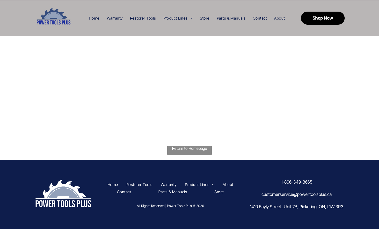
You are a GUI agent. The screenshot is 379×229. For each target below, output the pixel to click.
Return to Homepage (189, 148)
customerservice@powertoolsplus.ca (297, 194)
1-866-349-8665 (296, 182)
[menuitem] (94, 17)
